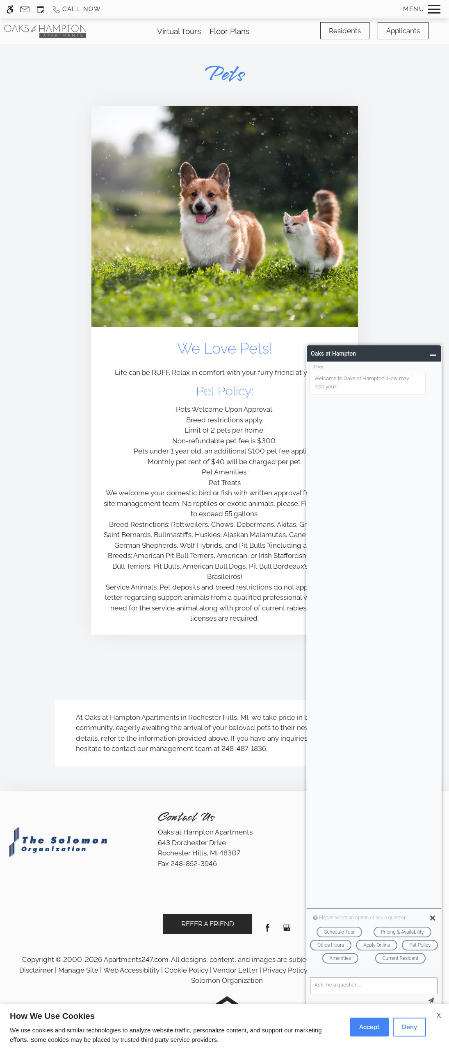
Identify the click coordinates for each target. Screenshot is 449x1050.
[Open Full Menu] (421, 9)
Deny (409, 1027)
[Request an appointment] (40, 9)
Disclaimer (36, 970)
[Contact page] (24, 9)
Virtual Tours (179, 31)
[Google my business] (287, 931)
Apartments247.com (136, 959)
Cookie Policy (186, 970)
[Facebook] (267, 931)
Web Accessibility (131, 970)
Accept (369, 1027)
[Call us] (76, 9)
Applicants (403, 31)
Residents (345, 31)
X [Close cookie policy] (439, 1015)
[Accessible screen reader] (10, 9)
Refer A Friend (207, 924)
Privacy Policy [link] (285, 970)
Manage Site (78, 970)
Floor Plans (229, 31)
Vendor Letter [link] (235, 970)
